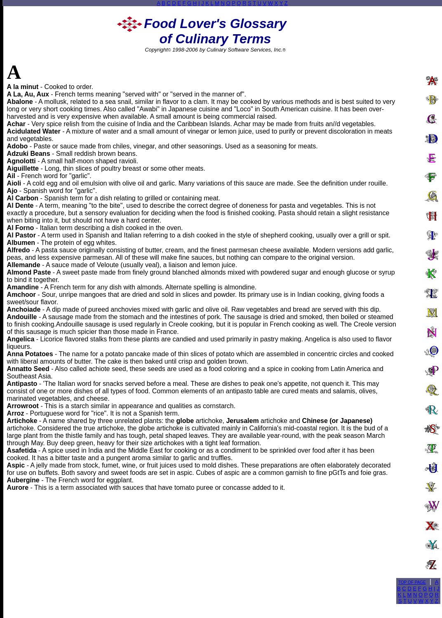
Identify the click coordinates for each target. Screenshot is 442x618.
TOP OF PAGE (412, 582)
